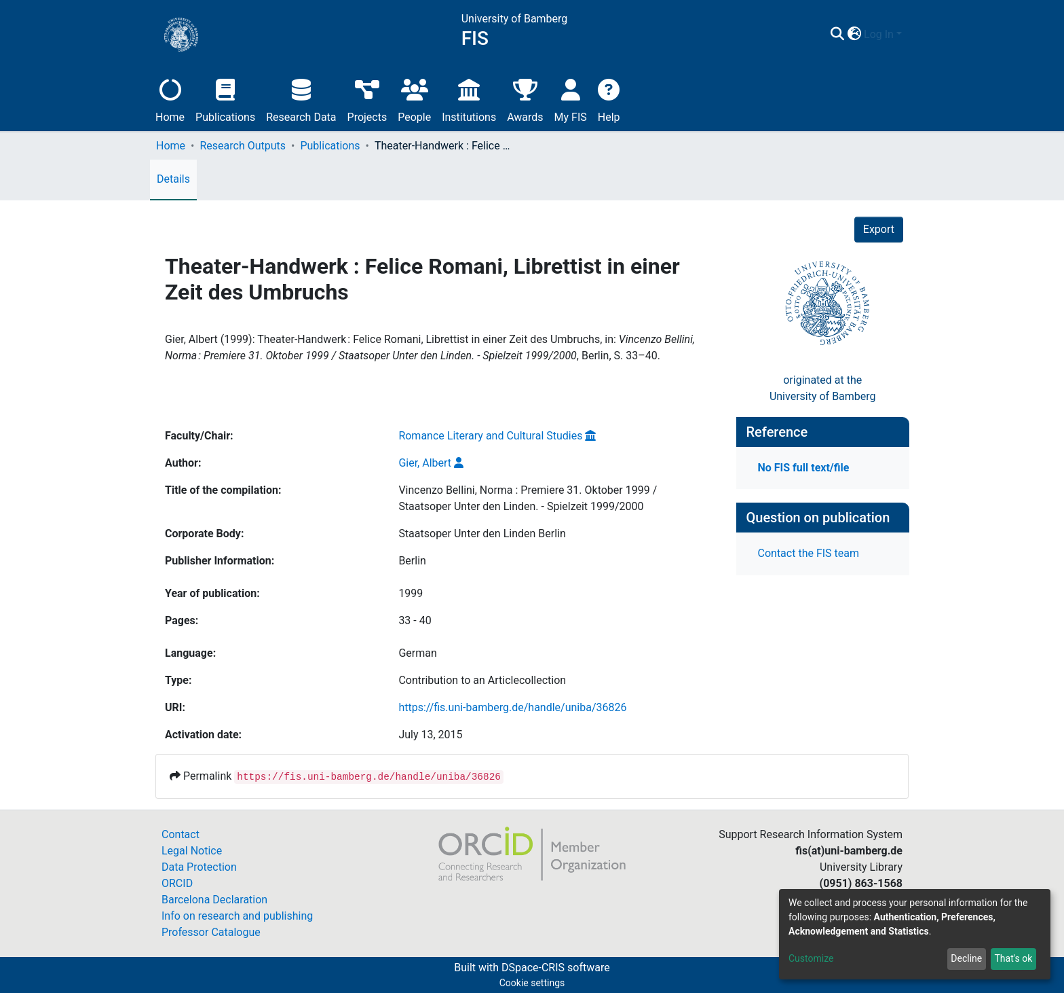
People (414, 99)
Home (170, 99)
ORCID (177, 883)
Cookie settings (532, 982)
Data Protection (199, 867)
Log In (879, 34)
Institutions (469, 99)
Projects (367, 99)
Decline (966, 958)
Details (173, 179)
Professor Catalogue (211, 932)
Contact (181, 834)
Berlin (412, 560)
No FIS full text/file (804, 467)
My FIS (570, 99)
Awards (525, 99)
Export (878, 229)
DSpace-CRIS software (555, 967)
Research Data (301, 99)
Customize (810, 958)
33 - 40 (414, 620)
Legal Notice (192, 850)
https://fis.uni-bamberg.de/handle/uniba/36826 (512, 707)
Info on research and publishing (237, 915)
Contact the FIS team (809, 553)
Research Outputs (243, 145)
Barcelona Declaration (214, 899)
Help (609, 99)
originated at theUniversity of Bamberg (823, 388)
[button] (854, 34)
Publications (225, 99)
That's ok (1013, 958)
